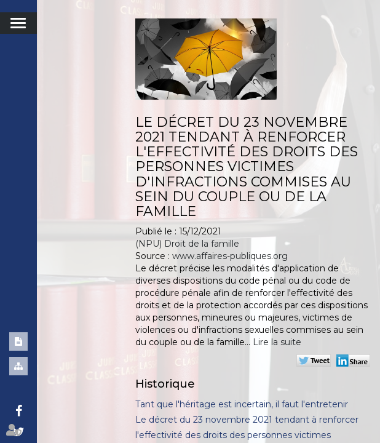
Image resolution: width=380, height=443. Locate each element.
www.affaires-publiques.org (230, 255)
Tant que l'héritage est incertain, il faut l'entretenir (241, 404)
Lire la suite (277, 342)
